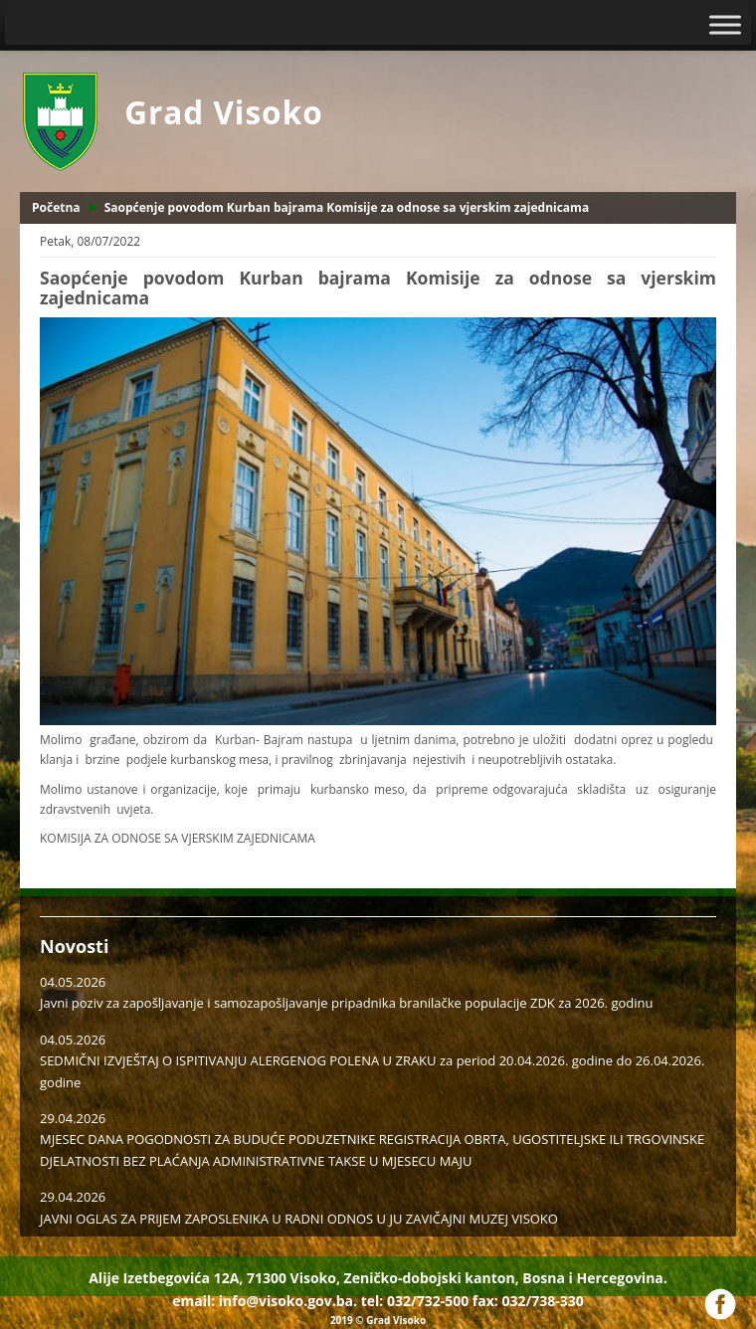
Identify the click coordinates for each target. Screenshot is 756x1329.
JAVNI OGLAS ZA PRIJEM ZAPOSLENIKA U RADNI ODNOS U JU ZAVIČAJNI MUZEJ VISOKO (299, 1219)
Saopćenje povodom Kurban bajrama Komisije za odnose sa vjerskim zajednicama (346, 207)
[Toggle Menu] (725, 24)
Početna (56, 207)
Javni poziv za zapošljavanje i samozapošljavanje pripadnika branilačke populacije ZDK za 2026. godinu (346, 1003)
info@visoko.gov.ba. (288, 1300)
